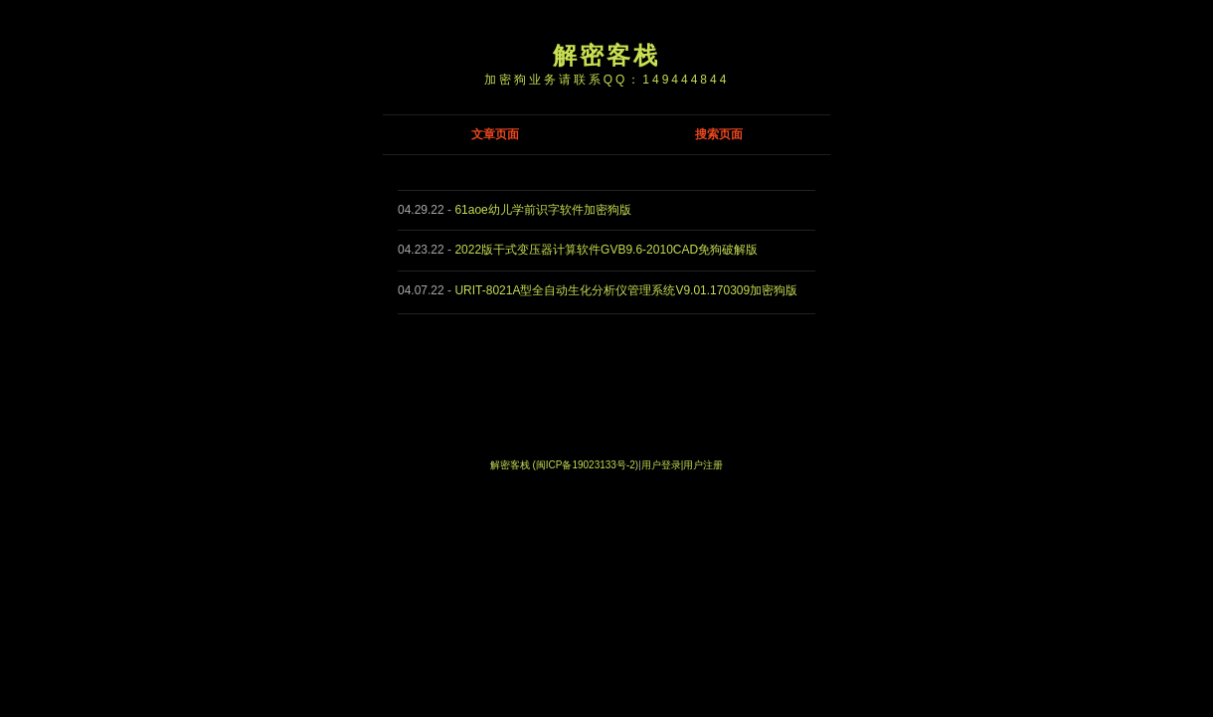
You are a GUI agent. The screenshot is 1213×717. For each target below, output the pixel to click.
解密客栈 (606, 55)
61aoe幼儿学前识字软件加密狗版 (542, 210)
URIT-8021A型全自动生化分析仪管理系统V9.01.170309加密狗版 (625, 290)
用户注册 (703, 464)
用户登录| (662, 464)
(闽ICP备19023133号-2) (585, 464)
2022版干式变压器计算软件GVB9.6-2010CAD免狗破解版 (606, 250)
